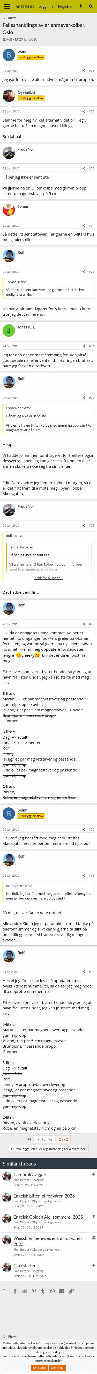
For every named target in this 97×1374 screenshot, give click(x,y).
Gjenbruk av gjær (29, 1174)
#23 (91, 168)
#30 (91, 829)
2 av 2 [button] (63, 1139)
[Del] (84, 71)
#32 (91, 972)
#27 (91, 398)
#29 (91, 624)
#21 (91, 71)
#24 (91, 225)
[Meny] (7, 6)
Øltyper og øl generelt (46, 1201)
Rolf (9, 39)
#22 (91, 111)
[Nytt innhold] (81, 6)
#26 (91, 346)
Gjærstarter (24, 1265)
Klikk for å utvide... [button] (48, 577)
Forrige (44, 1139)
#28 (91, 525)
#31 (91, 875)
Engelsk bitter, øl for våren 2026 (44, 1196)
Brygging (37, 1180)
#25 (91, 272)
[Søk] (91, 6)
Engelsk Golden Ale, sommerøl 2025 (48, 1217)
